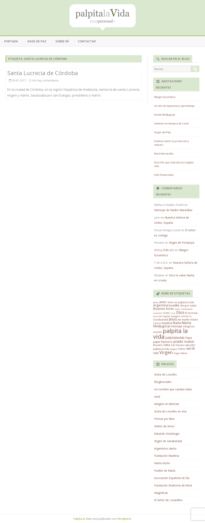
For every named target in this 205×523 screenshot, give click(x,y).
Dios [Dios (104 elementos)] (180, 312)
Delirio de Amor (164, 426)
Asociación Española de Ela (171, 478)
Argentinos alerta (165, 448)
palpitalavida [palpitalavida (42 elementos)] (174, 337)
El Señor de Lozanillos (168, 500)
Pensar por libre (164, 419)
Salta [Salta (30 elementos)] (166, 345)
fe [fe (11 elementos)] (190, 316)
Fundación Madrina (166, 456)
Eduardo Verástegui (166, 433)
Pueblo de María (164, 470)
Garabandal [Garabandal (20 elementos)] (160, 319)
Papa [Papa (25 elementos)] (188, 338)
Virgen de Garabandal (168, 441)
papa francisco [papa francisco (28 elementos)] (163, 342)
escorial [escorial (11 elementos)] (157, 316)
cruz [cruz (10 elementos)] (173, 313)
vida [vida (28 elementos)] (156, 353)
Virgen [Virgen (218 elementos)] (166, 352)
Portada (11, 41)
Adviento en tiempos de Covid (171, 123)
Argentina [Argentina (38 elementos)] (160, 305)
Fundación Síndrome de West (173, 485)
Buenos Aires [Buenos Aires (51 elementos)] (163, 308)
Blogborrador (163, 382)
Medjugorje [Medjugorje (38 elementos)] (161, 326)
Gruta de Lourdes (165, 374)
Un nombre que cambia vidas (173, 389)
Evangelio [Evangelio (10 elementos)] (176, 316)
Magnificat (161, 493)
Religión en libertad (166, 404)
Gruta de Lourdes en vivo (170, 411)
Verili (157, 397)
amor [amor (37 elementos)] (163, 302)
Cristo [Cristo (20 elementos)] (166, 313)
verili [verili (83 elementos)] (190, 348)
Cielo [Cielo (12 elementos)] (177, 308)
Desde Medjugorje (164, 114)
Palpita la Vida (82, 519)
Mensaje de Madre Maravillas (173, 210)
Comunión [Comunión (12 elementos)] (187, 308)
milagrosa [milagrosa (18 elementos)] (189, 326)
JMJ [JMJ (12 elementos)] (179, 319)
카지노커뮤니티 (164, 250)
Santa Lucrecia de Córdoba (42, 73)
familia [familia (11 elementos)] (185, 316)
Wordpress (124, 519)
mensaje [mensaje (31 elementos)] (176, 326)
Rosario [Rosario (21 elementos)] (158, 345)
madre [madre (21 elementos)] (186, 319)
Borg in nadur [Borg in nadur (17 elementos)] (189, 305)
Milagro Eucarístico (165, 97)
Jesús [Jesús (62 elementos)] (173, 319)
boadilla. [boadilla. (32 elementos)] (174, 305)
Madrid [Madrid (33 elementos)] (167, 323)
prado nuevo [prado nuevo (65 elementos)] (183, 341)
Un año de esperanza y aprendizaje (174, 106)
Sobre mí (62, 41)
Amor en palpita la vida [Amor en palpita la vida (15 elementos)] (181, 302)
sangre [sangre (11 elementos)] (173, 348)
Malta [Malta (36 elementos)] (177, 323)
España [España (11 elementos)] (166, 316)
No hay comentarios (45, 80)
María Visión (162, 463)
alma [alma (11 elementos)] (155, 302)
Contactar (87, 41)
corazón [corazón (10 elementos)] (157, 313)
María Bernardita (163, 153)
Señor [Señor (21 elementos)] (181, 349)
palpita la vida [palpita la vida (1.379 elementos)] (170, 334)
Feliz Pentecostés (164, 175)
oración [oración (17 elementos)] (157, 332)
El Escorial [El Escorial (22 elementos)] (191, 313)
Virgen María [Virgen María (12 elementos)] (180, 353)
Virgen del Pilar (162, 132)
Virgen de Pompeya (181, 242)
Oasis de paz (36, 41)
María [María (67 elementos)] (186, 322)
